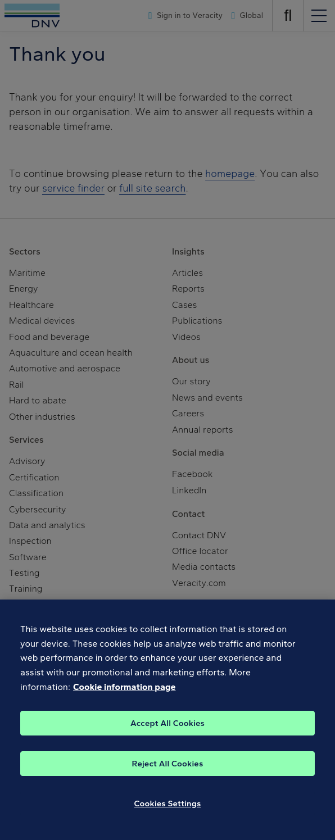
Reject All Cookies (167, 774)
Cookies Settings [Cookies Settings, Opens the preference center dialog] (167, 814)
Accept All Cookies (167, 734)
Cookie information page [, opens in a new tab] (124, 697)
